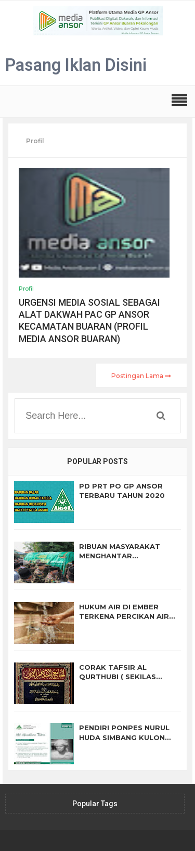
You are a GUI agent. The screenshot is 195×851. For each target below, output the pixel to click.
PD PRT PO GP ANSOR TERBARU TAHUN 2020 (122, 490)
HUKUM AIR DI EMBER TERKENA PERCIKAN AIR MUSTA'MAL (124, 612)
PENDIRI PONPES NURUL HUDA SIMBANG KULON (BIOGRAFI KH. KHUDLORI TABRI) (126, 732)
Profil (26, 288)
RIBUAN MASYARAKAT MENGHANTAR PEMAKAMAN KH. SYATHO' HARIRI (127, 551)
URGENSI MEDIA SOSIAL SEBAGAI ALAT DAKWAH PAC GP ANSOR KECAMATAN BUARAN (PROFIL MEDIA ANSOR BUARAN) (89, 320)
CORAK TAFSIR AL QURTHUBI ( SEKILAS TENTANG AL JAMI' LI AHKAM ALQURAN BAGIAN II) (127, 672)
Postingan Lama (141, 376)
